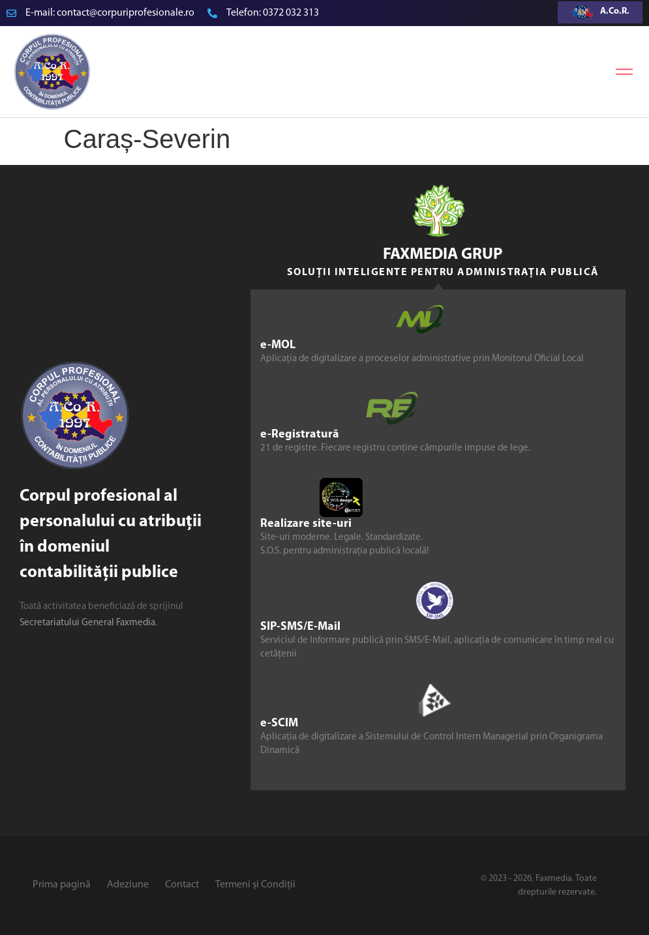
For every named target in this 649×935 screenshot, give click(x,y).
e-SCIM (279, 723)
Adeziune (128, 885)
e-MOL (277, 345)
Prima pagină (62, 885)
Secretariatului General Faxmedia (87, 623)
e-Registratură (299, 434)
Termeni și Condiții (255, 885)
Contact (182, 885)
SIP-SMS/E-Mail (300, 627)
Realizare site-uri (306, 524)
